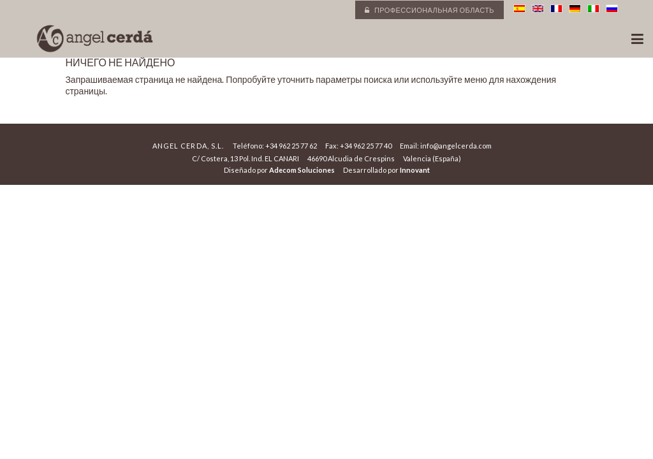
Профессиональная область (429, 10)
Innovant (415, 170)
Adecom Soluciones (302, 170)
